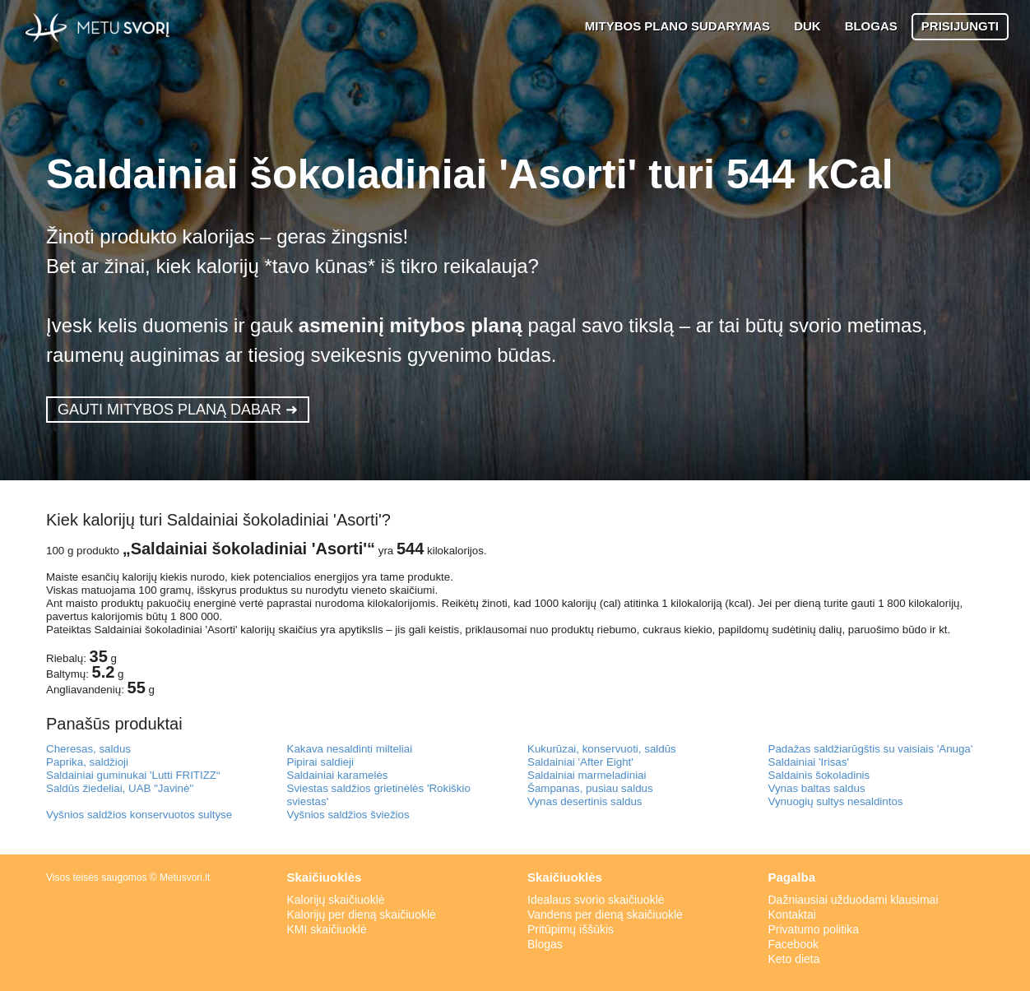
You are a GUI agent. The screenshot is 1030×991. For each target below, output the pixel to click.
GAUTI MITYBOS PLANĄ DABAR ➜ (178, 409)
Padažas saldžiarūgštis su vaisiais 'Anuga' (870, 749)
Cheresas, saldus (88, 749)
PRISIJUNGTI (960, 26)
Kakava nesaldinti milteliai (350, 749)
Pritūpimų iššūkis (570, 929)
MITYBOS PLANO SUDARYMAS (677, 26)
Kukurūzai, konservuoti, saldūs (601, 749)
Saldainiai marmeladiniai (586, 775)
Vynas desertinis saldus (585, 801)
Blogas (545, 944)
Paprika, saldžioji (87, 762)
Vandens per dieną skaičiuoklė (605, 914)
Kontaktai (792, 914)
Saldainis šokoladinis (819, 775)
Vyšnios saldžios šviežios (348, 814)
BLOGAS (871, 26)
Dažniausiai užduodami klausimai (853, 899)
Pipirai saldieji (321, 762)
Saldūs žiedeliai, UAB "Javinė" (119, 788)
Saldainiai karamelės (337, 775)
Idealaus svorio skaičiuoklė (596, 899)
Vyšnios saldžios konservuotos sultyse (139, 814)
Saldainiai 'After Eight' (580, 762)
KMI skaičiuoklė (327, 929)
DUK (807, 26)
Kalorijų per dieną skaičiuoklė (361, 914)
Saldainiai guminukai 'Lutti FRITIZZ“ (133, 775)
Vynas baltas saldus (816, 788)
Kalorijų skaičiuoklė (336, 899)
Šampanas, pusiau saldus (590, 788)
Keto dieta (794, 959)
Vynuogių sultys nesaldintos (835, 801)
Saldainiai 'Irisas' (808, 762)
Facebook (793, 944)
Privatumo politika (814, 929)
